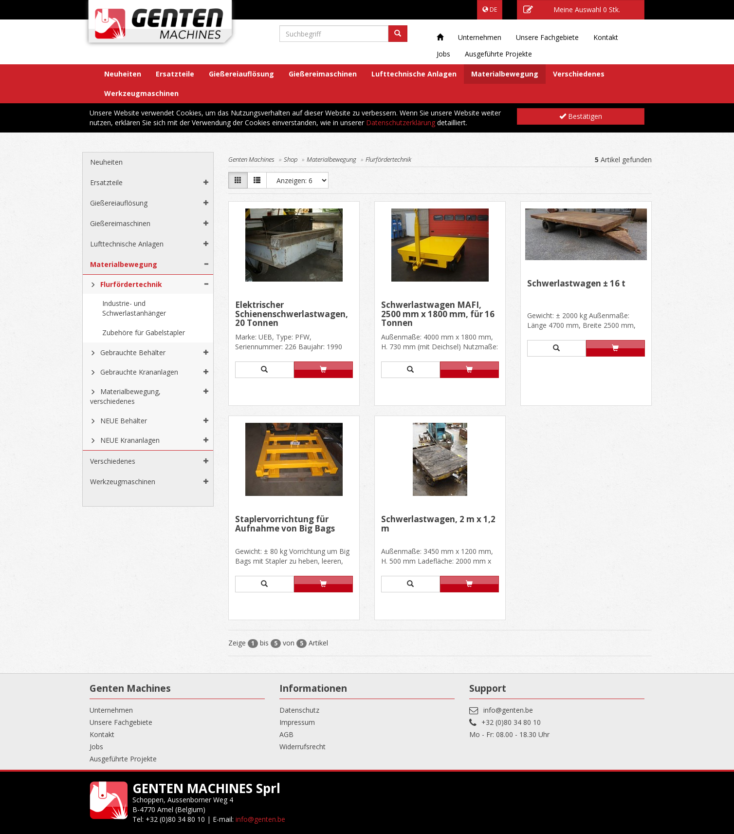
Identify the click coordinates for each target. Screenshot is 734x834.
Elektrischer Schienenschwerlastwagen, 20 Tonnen (291, 314)
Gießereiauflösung (241, 73)
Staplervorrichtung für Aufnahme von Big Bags (285, 524)
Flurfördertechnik (131, 284)
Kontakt (605, 37)
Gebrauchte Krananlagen (139, 372)
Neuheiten (122, 73)
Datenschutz (299, 710)
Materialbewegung (504, 73)
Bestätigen (580, 116)
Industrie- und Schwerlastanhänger (134, 308)
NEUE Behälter (123, 420)
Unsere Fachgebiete (547, 37)
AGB (286, 734)
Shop (290, 159)
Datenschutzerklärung (400, 122)
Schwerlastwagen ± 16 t (576, 284)
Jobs (443, 53)
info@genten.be (508, 710)
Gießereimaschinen (323, 73)
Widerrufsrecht (302, 746)
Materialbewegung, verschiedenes (125, 396)
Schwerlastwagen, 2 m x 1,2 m (438, 524)
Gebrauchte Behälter (132, 352)
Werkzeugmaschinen (141, 93)
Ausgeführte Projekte (498, 53)
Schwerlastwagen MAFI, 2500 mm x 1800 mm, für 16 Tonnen (438, 314)
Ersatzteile (175, 73)
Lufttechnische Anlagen (414, 73)
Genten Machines (251, 159)
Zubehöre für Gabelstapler (143, 332)
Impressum (297, 722)
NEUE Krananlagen (130, 440)
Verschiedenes (579, 73)
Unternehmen (479, 37)
